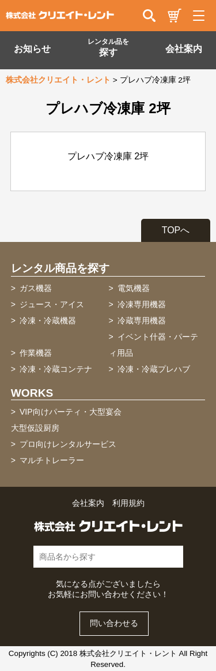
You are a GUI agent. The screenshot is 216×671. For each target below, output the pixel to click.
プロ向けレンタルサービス (68, 444)
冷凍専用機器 (142, 304)
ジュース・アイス (52, 304)
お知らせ (32, 49)
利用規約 (128, 503)
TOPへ (176, 230)
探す (108, 47)
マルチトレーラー (52, 460)
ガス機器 (36, 288)
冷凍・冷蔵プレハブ (154, 369)
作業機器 (36, 352)
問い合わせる (114, 623)
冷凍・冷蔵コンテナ (56, 369)
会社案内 (183, 49)
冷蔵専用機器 (142, 320)
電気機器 (134, 288)
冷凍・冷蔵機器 (48, 320)
